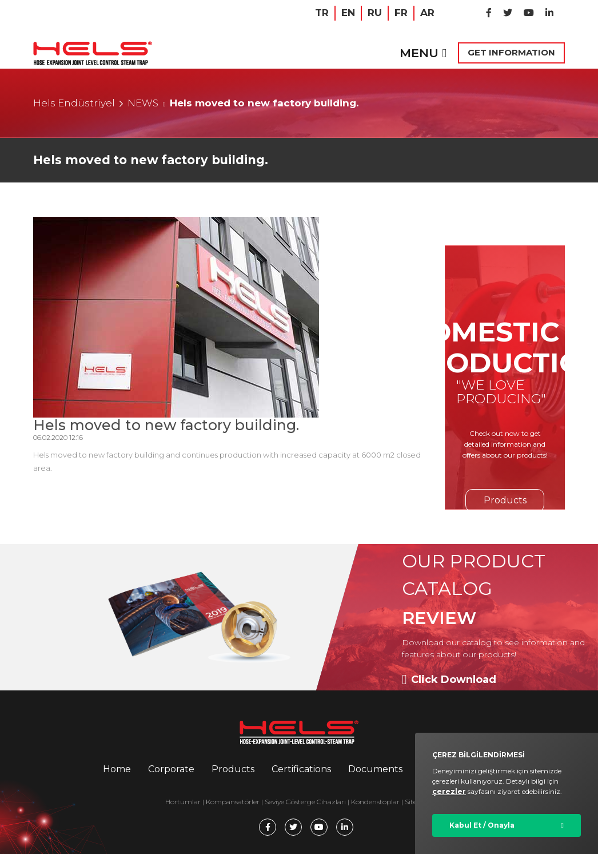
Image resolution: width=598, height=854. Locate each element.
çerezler (449, 791)
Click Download (449, 679)
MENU (423, 53)
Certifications (301, 769)
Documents (375, 769)
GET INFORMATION (511, 52)
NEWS (142, 103)
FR (401, 12)
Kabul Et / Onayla (482, 825)
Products (505, 500)
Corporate (171, 769)
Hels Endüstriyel (74, 103)
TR (322, 12)
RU (375, 12)
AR (427, 12)
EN (348, 12)
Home (117, 769)
